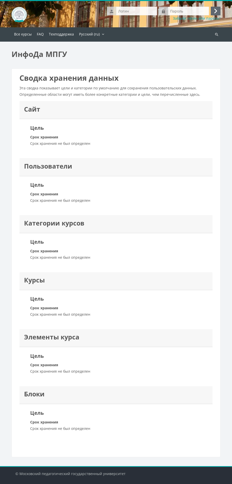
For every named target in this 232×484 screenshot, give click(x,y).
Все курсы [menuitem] (23, 34)
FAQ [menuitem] (40, 34)
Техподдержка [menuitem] (61, 34)
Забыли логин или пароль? (196, 18)
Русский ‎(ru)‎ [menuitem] (89, 34)
